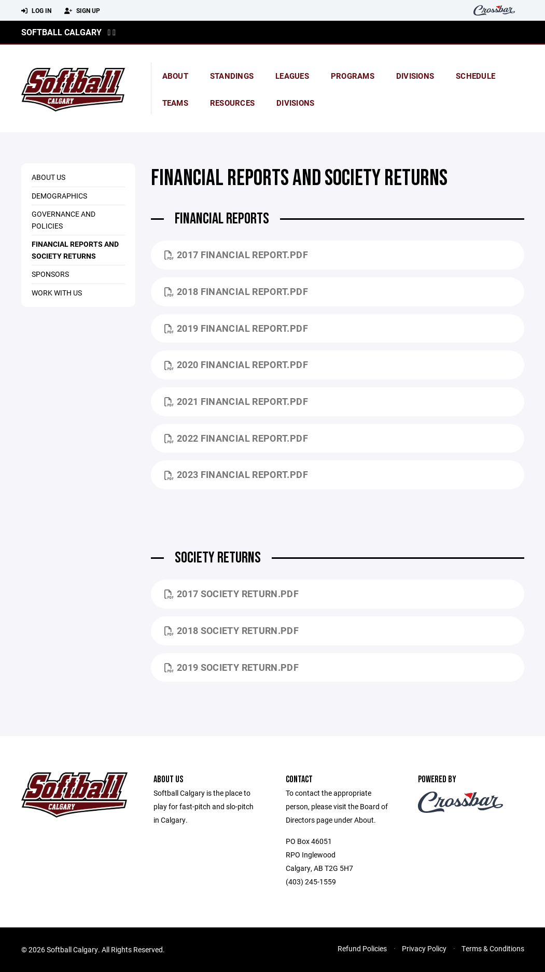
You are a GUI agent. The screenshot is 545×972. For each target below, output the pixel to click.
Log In (36, 11)
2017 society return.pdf (231, 593)
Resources (232, 102)
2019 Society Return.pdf (231, 667)
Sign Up (82, 11)
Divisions (415, 76)
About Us (48, 177)
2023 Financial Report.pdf (236, 474)
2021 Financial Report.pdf (236, 401)
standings (232, 76)
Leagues (292, 76)
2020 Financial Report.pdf (236, 364)
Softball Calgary (61, 31)
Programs (352, 76)
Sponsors (50, 274)
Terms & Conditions (493, 948)
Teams (175, 102)
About (175, 76)
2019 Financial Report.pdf (236, 328)
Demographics (59, 196)
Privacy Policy (424, 948)
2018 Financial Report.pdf (236, 291)
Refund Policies (362, 948)
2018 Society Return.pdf (231, 630)
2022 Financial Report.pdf (236, 438)
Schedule (475, 76)
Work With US (57, 293)
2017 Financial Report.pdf (236, 254)
